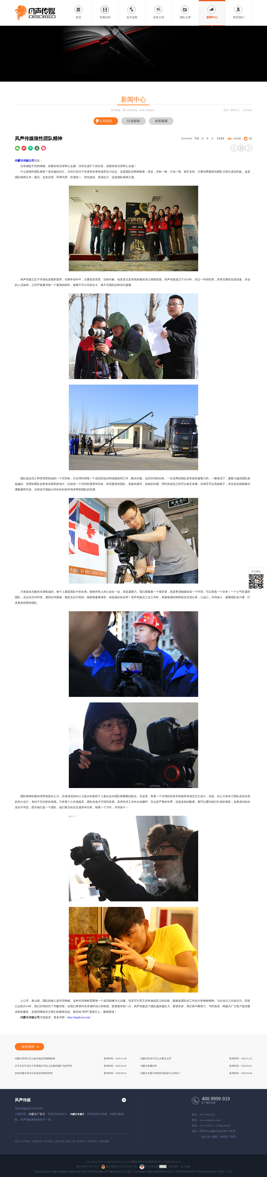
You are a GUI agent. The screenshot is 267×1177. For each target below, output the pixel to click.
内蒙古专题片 (77, 1114)
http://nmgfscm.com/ (79, 1017)
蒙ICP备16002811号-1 (88, 1166)
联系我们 (238, 9)
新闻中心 (212, 9)
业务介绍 (158, 9)
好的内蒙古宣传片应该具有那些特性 (34, 1073)
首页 (78, 9)
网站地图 (104, 1141)
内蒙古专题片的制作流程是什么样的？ (160, 1073)
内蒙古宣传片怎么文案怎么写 (155, 1058)
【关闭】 (220, 138)
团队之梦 (185, 9)
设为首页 (173, 1166)
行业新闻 (133, 121)
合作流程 (132, 9)
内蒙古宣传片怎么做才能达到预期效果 (35, 1058)
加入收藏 (185, 1166)
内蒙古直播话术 (148, 1065)
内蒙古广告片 (37, 1114)
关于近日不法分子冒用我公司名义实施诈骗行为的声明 (43, 1065)
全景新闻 (161, 121)
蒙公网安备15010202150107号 (119, 1166)
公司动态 (247, 110)
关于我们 (26, 1141)
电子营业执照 (149, 1166)
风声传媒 (23, 1100)
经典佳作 (105, 9)
